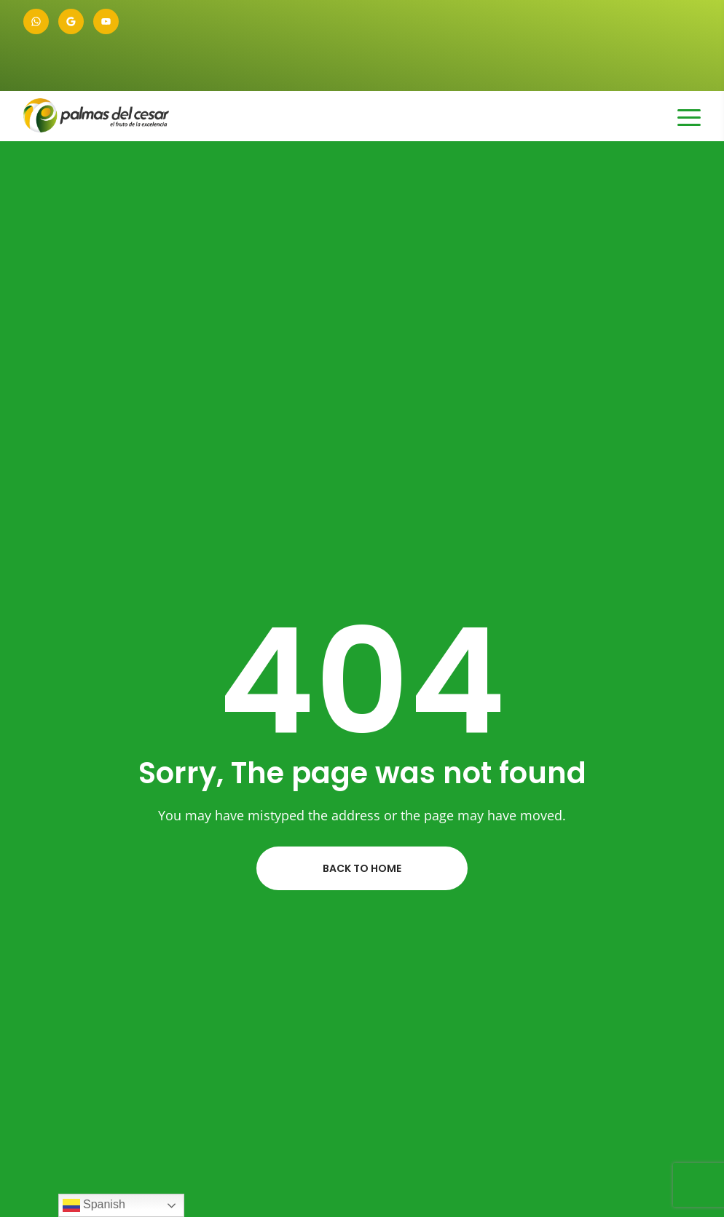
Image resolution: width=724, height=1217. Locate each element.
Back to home (362, 868)
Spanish (94, 1205)
